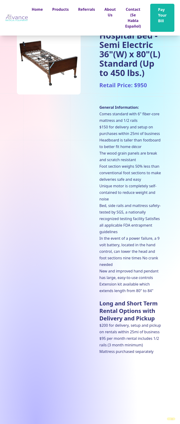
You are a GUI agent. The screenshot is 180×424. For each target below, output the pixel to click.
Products (60, 9)
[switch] (171, 418)
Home (37, 9)
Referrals (86, 9)
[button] (60, 9)
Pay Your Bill (162, 15)
